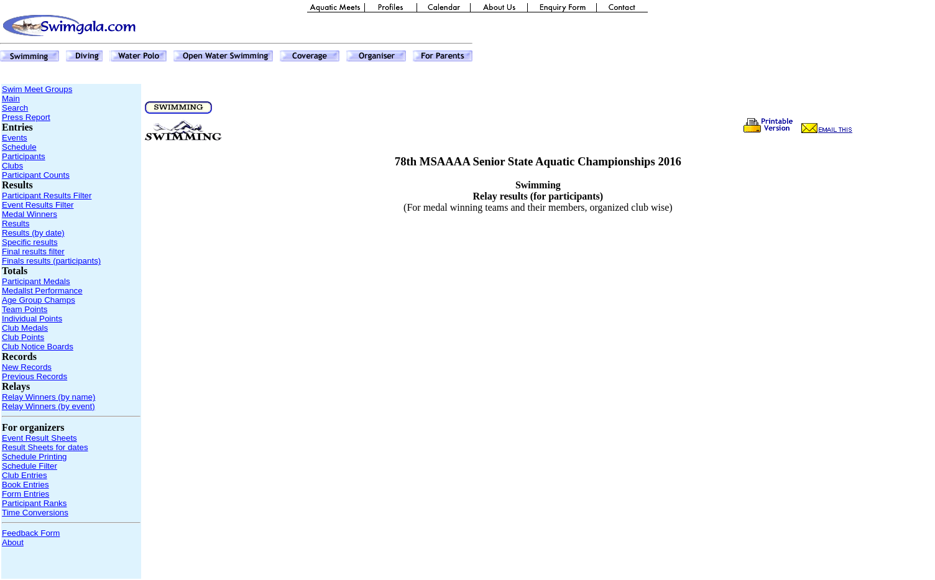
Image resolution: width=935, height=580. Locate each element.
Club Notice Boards (37, 346)
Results (15, 223)
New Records (27, 367)
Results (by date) (33, 232)
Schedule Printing (34, 456)
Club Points (23, 337)
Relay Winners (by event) (48, 406)
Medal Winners (29, 214)
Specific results (30, 242)
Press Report (26, 117)
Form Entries (25, 494)
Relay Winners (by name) (48, 397)
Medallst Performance (42, 290)
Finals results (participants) (51, 260)
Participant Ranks (34, 503)
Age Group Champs (38, 300)
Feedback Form (31, 533)
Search (15, 108)
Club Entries (24, 475)
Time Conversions (35, 512)
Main (11, 98)
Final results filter (33, 251)
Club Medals (25, 328)
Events (14, 137)
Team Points (24, 309)
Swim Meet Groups (37, 89)
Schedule (19, 147)
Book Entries (25, 484)
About (13, 542)
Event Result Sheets (39, 438)
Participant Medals (36, 281)
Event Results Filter (38, 204)
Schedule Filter (29, 466)
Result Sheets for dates (45, 447)
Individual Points (32, 318)
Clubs (12, 165)
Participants (23, 156)
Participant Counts (36, 175)
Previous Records (34, 376)
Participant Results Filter (46, 195)
